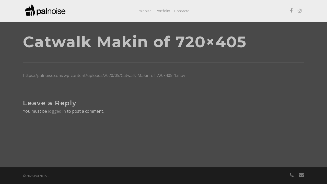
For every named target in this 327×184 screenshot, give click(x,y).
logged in (57, 111)
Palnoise (144, 10)
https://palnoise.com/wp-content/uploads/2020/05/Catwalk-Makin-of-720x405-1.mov (104, 75)
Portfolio (163, 10)
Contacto (182, 10)
